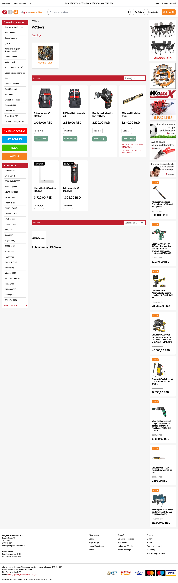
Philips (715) (9, 267)
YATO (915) (9, 230)
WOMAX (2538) (11, 186)
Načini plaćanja (124, 550)
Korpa (91, 550)
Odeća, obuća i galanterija (15, 73)
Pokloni (7, 78)
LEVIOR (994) (10, 219)
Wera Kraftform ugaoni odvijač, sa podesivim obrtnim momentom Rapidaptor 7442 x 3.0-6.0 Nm (161, 426)
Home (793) (9, 251)
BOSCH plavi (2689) (12, 181)
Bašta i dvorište (11, 32)
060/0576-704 (107, 3)
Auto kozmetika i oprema (14, 27)
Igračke (7, 43)
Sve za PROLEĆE (11, 116)
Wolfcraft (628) (10, 289)
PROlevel (35, 21)
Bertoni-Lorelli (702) (12, 278)
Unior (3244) (10, 176)
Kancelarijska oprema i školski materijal (13, 50)
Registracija (94, 542)
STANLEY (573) (11, 300)
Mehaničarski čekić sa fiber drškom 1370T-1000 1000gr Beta (162, 204)
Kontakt (150, 542)
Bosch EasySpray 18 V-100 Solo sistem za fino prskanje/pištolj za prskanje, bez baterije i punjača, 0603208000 (161, 248)
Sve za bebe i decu (12, 100)
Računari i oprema (12, 84)
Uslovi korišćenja (125, 546)
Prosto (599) (9, 295)
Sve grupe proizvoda (156, 553)
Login (91, 539)
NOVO (14, 148)
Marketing (6, 3)
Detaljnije (39, 131)
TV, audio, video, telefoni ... (15, 121)
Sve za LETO (10, 111)
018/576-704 (84, 3)
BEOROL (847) (10, 246)
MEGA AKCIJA (14, 131)
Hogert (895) (10, 240)
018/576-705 (95, 3)
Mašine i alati (10, 62)
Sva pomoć (122, 542)
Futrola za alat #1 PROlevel (71, 189)
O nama (150, 539)
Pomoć (31, 3)
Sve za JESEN (10, 105)
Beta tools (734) (11, 262)
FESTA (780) (9, 257)
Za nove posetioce (126, 539)
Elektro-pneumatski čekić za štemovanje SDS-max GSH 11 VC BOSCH (162, 511)
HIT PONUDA (15, 139)
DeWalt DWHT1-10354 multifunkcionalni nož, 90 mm (162, 470)
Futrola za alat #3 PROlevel (42, 114)
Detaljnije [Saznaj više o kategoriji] (36, 35)
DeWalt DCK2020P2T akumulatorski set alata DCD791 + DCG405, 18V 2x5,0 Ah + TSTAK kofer (162, 338)
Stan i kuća (9, 94)
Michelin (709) (10, 273)
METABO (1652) (11, 197)
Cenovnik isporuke (155, 546)
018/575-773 (73, 3)
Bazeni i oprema (11, 38)
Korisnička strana (19, 3)
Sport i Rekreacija (11, 89)
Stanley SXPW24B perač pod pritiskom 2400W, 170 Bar (162, 381)
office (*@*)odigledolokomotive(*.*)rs (21, 574)
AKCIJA (14, 156)
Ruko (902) (9, 235)
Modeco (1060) (11, 213)
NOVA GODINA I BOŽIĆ (14, 67)
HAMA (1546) (10, 203)
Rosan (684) (9, 284)
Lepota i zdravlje (11, 56)
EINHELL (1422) (11, 208)
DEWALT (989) (10, 224)
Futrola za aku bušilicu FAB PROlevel (102, 114)
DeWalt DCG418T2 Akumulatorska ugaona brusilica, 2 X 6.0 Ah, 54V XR (162, 294)
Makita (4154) (10, 170)
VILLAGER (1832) (11, 192)
